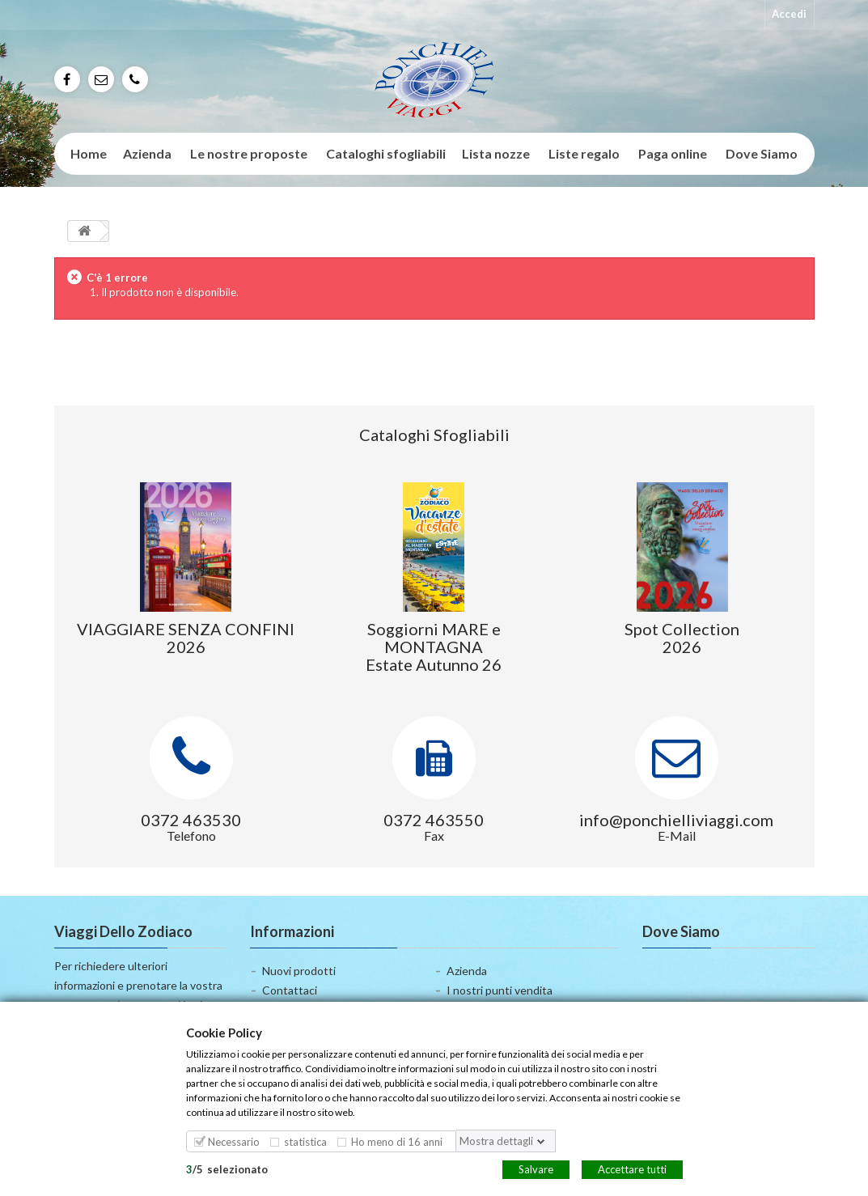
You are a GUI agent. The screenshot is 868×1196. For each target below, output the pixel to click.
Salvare (536, 1168)
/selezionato (227, 1168)
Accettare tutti (632, 1168)
